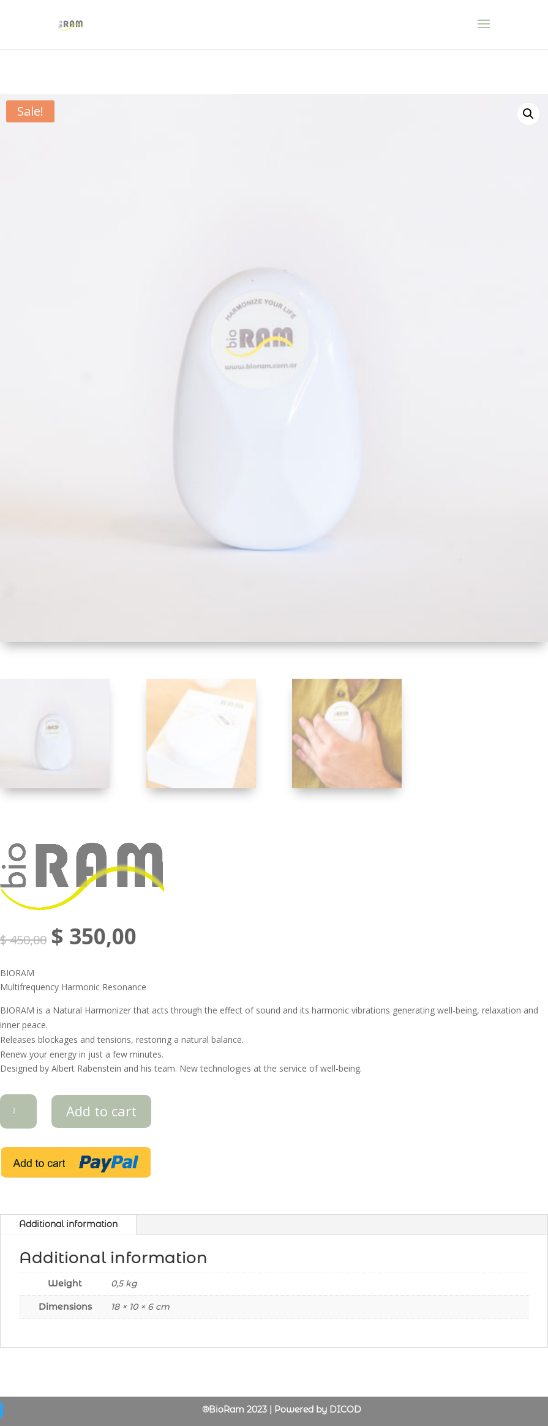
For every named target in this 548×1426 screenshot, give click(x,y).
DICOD (345, 1409)
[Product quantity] (18, 1111)
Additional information (68, 1224)
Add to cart (101, 1111)
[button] (528, 114)
